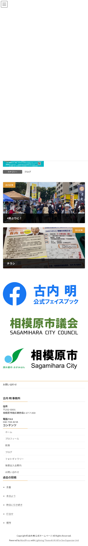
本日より (11, 496)
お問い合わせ (10, 384)
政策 (7, 445)
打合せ (9, 514)
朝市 (8, 522)
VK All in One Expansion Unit (66, 540)
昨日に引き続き (14, 504)
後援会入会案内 (13, 465)
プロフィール (12, 438)
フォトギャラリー (14, 458)
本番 (8, 487)
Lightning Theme (43, 540)
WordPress (25, 540)
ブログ (27, 171)
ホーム (8, 432)
